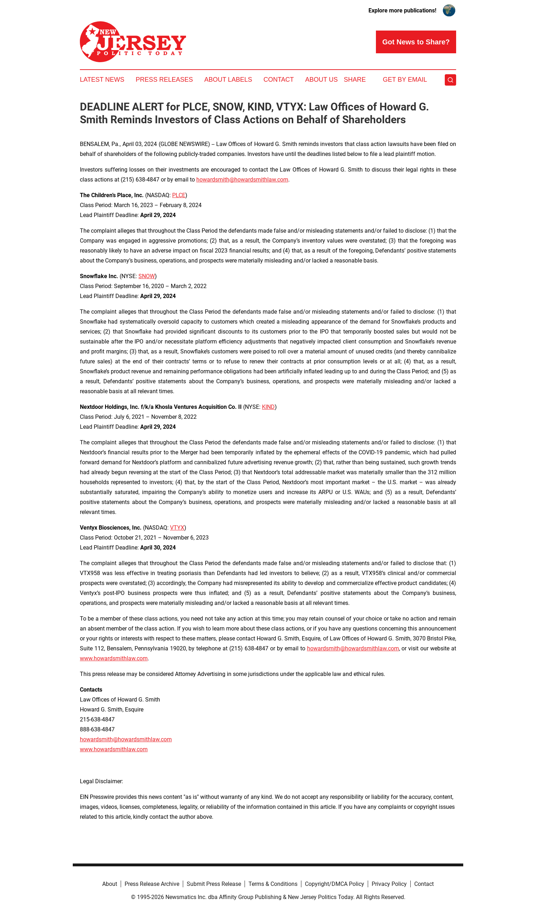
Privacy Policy (389, 884)
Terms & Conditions (272, 884)
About (109, 884)
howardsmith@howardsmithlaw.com (242, 179)
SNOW (146, 276)
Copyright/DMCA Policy (334, 884)
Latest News (102, 79)
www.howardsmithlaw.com (114, 658)
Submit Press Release (214, 884)
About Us (321, 79)
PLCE (178, 195)
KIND (268, 407)
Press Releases (164, 79)
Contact (278, 79)
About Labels (228, 79)
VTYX (177, 527)
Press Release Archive (152, 884)
